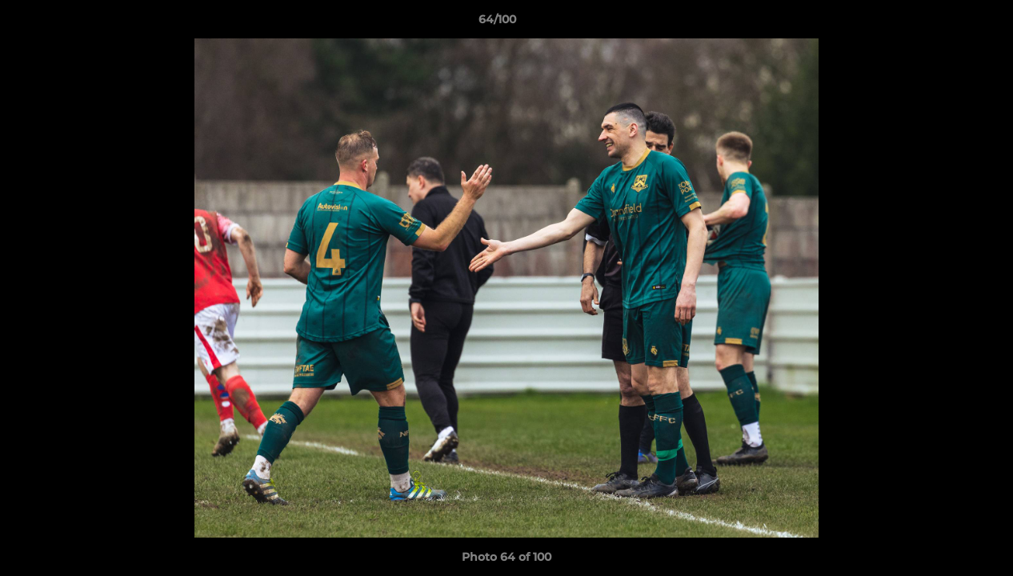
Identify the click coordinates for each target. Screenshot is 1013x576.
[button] (945, 23)
